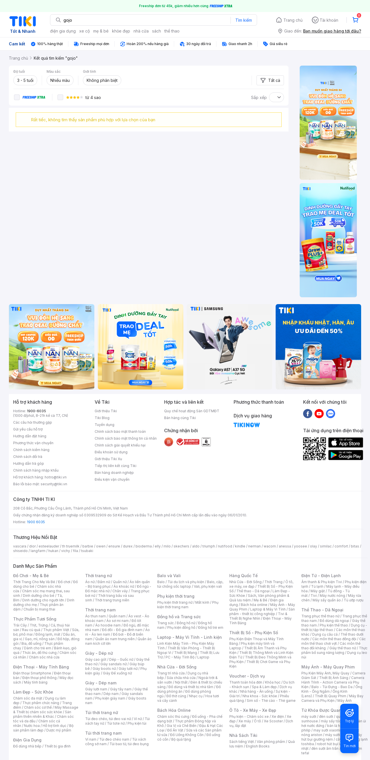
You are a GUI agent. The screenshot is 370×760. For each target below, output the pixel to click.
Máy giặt (318, 591)
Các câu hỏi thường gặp (32, 422)
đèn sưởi (326, 716)
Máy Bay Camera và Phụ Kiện (332, 698)
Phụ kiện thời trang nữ (174, 602)
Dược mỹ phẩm (58, 730)
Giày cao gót (95, 659)
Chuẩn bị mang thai (39, 609)
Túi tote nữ (116, 723)
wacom (270, 546)
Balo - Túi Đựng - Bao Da (332, 687)
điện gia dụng (63, 31)
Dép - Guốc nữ (121, 659)
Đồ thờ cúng (176, 696)
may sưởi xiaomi (326, 730)
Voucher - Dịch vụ (247, 676)
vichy (65, 551)
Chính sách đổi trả (27, 456)
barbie (87, 546)
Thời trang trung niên (112, 600)
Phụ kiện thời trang (175, 596)
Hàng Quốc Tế (243, 575)
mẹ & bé (101, 31)
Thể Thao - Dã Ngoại (322, 609)
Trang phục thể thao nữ (320, 616)
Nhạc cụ (195, 696)
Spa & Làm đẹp (264, 687)
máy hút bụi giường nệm (331, 737)
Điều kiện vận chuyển (112, 479)
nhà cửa (141, 31)
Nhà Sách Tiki (243, 735)
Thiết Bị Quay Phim (330, 696)
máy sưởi (308, 716)
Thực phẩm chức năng (40, 703)
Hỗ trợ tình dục (54, 725)
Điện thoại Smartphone (32, 673)
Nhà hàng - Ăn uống (256, 691)
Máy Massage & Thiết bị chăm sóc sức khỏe (45, 709)
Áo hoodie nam (108, 625)
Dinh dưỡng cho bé (38, 595)
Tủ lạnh (317, 586)
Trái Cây (20, 625)
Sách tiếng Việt (241, 741)
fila (75, 551)
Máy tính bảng (35, 682)
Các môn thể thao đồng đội (334, 639)
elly (158, 546)
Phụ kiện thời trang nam (187, 604)
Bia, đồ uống (31, 643)
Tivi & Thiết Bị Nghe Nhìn (258, 616)
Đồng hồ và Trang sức (179, 616)
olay (313, 546)
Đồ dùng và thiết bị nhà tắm (190, 687)
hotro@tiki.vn (56, 477)
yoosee (300, 546)
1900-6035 (36, 411)
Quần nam (117, 616)
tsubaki (87, 551)
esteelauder (49, 546)
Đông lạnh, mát (47, 634)
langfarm (38, 551)
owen (101, 546)
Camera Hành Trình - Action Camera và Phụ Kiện (332, 682)
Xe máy (244, 721)
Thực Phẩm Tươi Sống (34, 619)
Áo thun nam (95, 616)
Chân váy (120, 591)
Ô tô (257, 721)
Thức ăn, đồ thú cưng (39, 652)
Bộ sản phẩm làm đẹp (43, 727)
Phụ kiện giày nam (110, 698)
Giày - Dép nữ (99, 653)
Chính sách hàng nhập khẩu (36, 470)
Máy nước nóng (332, 595)
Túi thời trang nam (103, 733)
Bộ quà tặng (181, 739)
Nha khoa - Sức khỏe (259, 696)
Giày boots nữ (104, 668)
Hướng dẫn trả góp (28, 463)
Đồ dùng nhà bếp (27, 746)
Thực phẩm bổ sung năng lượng (334, 650)
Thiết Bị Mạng (185, 652)
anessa (285, 546)
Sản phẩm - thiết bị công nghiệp (262, 611)
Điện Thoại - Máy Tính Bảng (41, 666)
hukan (53, 551)
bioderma (144, 546)
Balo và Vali (169, 575)
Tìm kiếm (243, 20)
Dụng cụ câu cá (325, 634)
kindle (240, 546)
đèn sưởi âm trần (325, 748)
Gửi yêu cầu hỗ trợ (28, 429)
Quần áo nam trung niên (115, 639)
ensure (114, 546)
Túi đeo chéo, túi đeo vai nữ (108, 719)
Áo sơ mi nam (117, 620)
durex (128, 546)
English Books (258, 746)
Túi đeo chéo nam (114, 739)
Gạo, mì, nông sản (40, 639)
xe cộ (84, 31)
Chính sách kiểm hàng (31, 450)
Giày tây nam (121, 689)
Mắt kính (202, 602)
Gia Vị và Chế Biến (181, 725)
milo (167, 546)
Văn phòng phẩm (271, 741)
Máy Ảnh (344, 700)
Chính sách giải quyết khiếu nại (120, 445)
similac (326, 546)
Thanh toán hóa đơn (245, 682)
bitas (355, 546)
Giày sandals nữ (113, 664)
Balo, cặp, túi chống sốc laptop (190, 584)
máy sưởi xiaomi (338, 735)
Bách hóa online (254, 605)
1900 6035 (36, 522)
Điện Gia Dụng (27, 739)
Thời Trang (273, 582)
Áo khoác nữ (124, 586)
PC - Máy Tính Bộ (180, 657)
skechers (181, 546)
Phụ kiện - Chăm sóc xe (249, 716)
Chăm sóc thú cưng (173, 716)
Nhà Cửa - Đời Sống (176, 666)
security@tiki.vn (54, 484)
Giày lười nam (96, 689)
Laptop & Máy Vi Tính (268, 609)
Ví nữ (138, 719)
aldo (196, 546)
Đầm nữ (104, 582)
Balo (161, 582)
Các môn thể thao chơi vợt (333, 641)
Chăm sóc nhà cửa (44, 657)
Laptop (203, 657)
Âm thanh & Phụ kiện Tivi (321, 582)
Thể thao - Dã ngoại (253, 591)
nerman (254, 546)
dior (32, 546)
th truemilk (70, 546)
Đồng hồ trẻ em (210, 627)
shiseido (20, 551)
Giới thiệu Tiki (106, 411)
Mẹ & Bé (260, 600)
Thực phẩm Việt (56, 630)
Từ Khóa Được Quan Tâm (326, 710)
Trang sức (165, 623)
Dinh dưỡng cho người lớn (43, 600)
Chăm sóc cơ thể (38, 707)
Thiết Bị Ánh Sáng (333, 678)
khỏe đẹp (121, 31)
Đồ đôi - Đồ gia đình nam (122, 630)
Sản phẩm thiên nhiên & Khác (42, 714)
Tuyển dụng (104, 425)
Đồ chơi (64, 582)
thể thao (172, 31)
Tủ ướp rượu (353, 600)
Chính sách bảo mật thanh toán (120, 431)
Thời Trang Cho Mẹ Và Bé (34, 582)
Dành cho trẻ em (37, 648)
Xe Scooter (273, 721)
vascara (19, 546)
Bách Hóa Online (174, 710)
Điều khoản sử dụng (111, 452)
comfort (341, 546)
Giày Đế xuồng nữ (117, 673)
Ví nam (90, 739)
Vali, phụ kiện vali (208, 586)
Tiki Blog (102, 418)
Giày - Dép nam (100, 682)
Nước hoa (32, 725)
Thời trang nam (100, 609)
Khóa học (273, 682)
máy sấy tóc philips (337, 721)
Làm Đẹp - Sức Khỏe (33, 692)
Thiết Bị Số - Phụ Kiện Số (253, 632)
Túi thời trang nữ (101, 712)
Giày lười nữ (128, 668)
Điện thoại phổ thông (39, 678)
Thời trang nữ (98, 575)
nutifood (225, 546)
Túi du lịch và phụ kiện (186, 582)
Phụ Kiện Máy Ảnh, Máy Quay (325, 673)
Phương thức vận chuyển (33, 443)
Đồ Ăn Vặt (175, 730)
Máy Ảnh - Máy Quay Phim (328, 666)
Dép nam (111, 694)
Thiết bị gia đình (57, 746)
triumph (208, 546)
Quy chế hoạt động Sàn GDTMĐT (191, 411)
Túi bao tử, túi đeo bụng (129, 744)
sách (156, 31)
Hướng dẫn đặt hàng (29, 436)
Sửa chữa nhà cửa (181, 678)
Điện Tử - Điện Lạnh (321, 575)
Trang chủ (293, 20)
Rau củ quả (31, 630)
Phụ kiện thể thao (334, 625)
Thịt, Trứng (39, 625)
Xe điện (278, 716)
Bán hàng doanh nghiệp (114, 472)
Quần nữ (120, 582)
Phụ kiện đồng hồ (181, 627)
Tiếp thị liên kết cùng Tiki (115, 466)
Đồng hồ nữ (186, 623)
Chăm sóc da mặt (27, 698)
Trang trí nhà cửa (171, 673)
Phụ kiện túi (137, 723)
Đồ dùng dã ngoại (334, 620)
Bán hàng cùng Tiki (180, 418)
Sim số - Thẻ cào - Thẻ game (271, 700)
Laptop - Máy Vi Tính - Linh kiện (189, 637)
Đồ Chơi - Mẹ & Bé (31, 575)
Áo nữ (90, 582)
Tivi (314, 595)
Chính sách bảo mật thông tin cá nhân (126, 438)
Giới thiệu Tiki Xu (108, 459)
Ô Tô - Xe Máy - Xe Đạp (252, 710)
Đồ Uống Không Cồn (187, 735)
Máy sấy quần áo (327, 600)
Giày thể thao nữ (342, 648)
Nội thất (181, 682)
